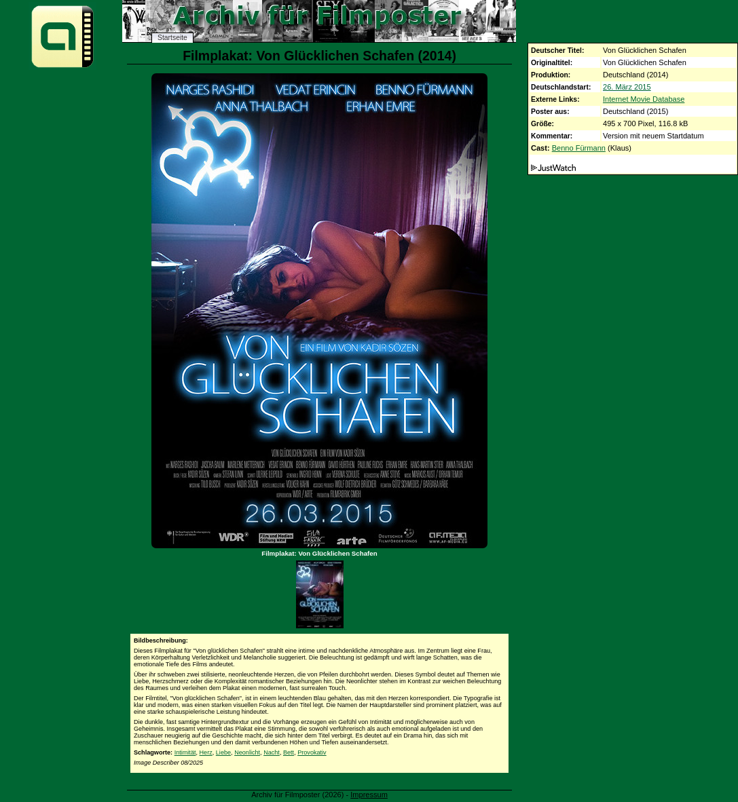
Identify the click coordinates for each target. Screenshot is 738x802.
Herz (206, 752)
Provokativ (311, 752)
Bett (288, 752)
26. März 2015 (627, 87)
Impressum (369, 794)
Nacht (271, 752)
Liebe (223, 752)
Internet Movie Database (643, 99)
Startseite (172, 37)
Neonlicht (247, 752)
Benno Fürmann (579, 148)
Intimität (185, 752)
